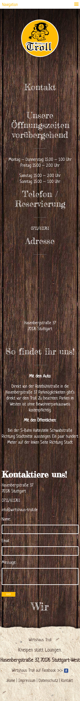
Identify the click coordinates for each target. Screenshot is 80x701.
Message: (9, 563)
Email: (6, 541)
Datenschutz (48, 681)
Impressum (26, 681)
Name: (6, 519)
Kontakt (67, 681)
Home (11, 681)
